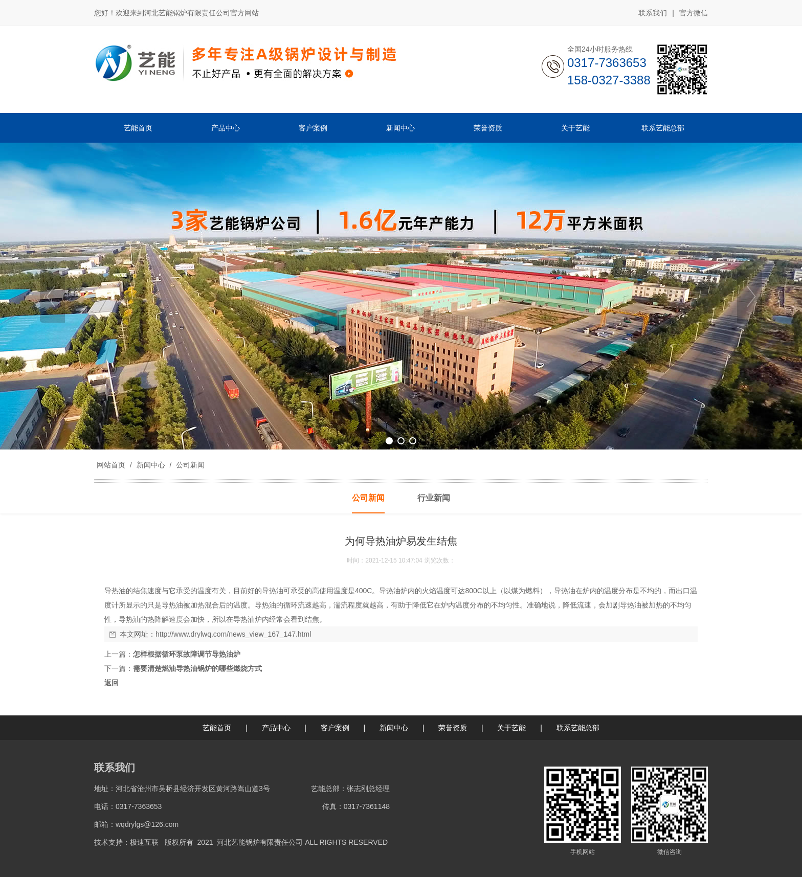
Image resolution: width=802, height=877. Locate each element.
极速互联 (144, 842)
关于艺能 (511, 728)
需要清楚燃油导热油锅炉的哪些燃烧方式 (197, 668)
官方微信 (693, 13)
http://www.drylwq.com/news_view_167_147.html (233, 634)
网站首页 (111, 465)
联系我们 (652, 13)
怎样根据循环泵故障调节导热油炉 (186, 654)
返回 (111, 683)
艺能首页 (217, 728)
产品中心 (276, 728)
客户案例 (335, 728)
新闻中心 (151, 465)
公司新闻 (189, 465)
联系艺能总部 (577, 728)
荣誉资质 (452, 728)
